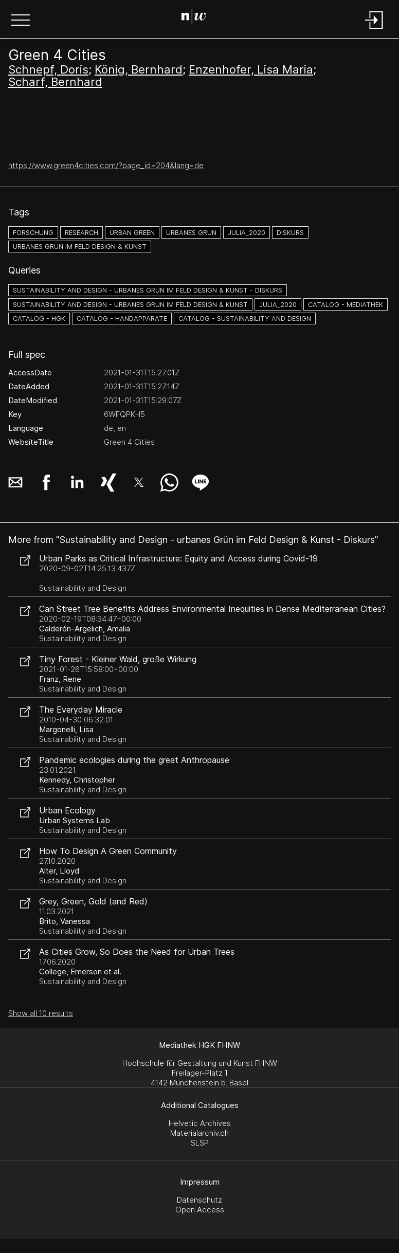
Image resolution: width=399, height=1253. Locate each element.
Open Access (199, 1209)
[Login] (374, 29)
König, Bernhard (139, 69)
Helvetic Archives (200, 1123)
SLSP (200, 1143)
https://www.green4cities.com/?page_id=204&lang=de (106, 165)
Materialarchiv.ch (199, 1133)
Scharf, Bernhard (55, 81)
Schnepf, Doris (48, 69)
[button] (20, 21)
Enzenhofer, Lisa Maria (251, 69)
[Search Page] (198, 18)
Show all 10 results (40, 1013)
